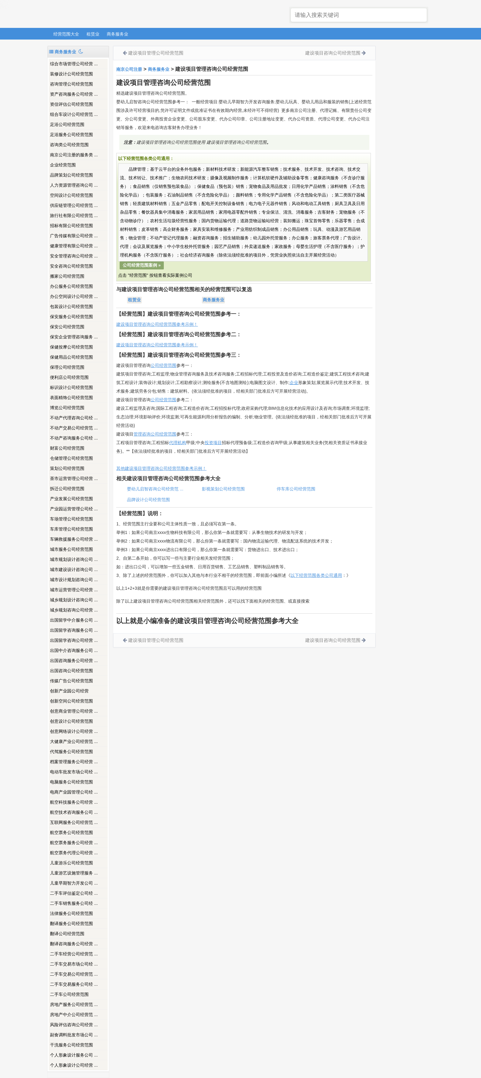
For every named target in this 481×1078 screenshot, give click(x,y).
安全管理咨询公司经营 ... (74, 255)
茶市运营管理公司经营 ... (74, 478)
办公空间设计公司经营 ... (74, 296)
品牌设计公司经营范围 (148, 499)
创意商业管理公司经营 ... (74, 711)
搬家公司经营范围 (67, 276)
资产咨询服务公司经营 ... (74, 94)
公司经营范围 (163, 365)
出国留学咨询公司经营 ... (74, 640)
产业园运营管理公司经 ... (74, 508)
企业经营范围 (63, 164)
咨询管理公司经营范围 (71, 84)
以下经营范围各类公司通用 (316, 575)
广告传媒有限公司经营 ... (74, 235)
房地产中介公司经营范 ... (74, 1014)
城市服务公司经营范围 (71, 549)
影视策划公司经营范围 (223, 488)
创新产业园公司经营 (69, 690)
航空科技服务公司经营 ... (74, 802)
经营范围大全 (66, 34)
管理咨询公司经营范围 (154, 434)
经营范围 (167, 399)
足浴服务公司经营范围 (71, 134)
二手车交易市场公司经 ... (74, 964)
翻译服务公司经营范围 (71, 923)
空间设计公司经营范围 (71, 195)
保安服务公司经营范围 (71, 316)
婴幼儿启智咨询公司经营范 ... (155, 488)
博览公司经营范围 (67, 407)
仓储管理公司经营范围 (71, 458)
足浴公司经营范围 (67, 124)
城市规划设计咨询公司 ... (74, 559)
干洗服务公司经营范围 (71, 1044)
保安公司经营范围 (67, 326)
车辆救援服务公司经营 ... (74, 539)
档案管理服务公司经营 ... (74, 761)
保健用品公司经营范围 (71, 357)
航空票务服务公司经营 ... (74, 842)
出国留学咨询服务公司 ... (74, 630)
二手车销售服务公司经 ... (74, 903)
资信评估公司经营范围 (71, 104)
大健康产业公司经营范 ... (74, 741)
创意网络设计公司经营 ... (74, 731)
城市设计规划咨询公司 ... (74, 579)
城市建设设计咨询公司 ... (74, 569)
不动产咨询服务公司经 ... (74, 438)
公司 (155, 399)
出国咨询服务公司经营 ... (74, 660)
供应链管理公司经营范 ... (74, 205)
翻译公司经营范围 (67, 933)
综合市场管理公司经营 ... (74, 63)
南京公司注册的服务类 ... (74, 154)
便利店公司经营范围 (69, 377)
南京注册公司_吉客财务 (93, 14)
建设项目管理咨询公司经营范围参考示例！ (157, 324)
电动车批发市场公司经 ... (74, 771)
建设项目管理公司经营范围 (155, 52)
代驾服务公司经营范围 (71, 751)
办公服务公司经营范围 (71, 286)
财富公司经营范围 (67, 448)
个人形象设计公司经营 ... (74, 1065)
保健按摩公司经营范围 (71, 347)
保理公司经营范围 (67, 367)
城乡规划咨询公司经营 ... (74, 610)
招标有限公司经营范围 (71, 225)
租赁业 (93, 34)
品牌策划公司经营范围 (71, 175)
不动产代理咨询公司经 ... (74, 417)
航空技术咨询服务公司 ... (74, 812)
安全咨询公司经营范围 (71, 266)
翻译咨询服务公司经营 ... (74, 943)
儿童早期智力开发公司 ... (74, 883)
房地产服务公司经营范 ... (74, 1004)
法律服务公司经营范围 (71, 913)
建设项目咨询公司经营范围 (332, 52)
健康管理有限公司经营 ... (74, 245)
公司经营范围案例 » (142, 265)
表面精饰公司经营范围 (71, 397)
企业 (294, 382)
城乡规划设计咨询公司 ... (74, 599)
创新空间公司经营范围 (71, 701)
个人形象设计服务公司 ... (74, 1055)
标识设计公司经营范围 (71, 387)
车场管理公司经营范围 (71, 518)
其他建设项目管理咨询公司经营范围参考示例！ (161, 468)
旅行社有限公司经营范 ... (74, 215)
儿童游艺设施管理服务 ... (74, 872)
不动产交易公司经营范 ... (74, 427)
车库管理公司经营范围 (71, 529)
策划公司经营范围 (67, 468)
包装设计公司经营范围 (71, 306)
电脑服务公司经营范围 (71, 781)
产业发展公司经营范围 (71, 498)
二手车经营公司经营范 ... (74, 953)
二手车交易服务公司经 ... (74, 984)
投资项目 (213, 442)
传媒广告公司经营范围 (71, 680)
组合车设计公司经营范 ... (74, 114)
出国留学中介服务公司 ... (74, 620)
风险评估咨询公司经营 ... (74, 1024)
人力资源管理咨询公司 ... (74, 185)
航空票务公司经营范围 (71, 832)
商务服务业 (117, 34)
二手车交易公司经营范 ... (74, 974)
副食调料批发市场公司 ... (74, 1034)
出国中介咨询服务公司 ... (74, 650)
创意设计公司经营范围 (71, 721)
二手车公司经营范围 (69, 994)
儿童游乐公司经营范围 (71, 862)
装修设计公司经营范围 (71, 73)
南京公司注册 (129, 69)
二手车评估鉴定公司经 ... (74, 893)
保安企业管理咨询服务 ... (74, 336)
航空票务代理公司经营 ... (74, 852)
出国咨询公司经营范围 (71, 670)
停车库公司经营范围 (296, 488)
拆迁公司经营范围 (67, 488)
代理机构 (177, 442)
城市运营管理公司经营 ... (74, 589)
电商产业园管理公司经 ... (74, 792)
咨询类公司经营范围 (69, 144)
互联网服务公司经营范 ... (74, 822)
